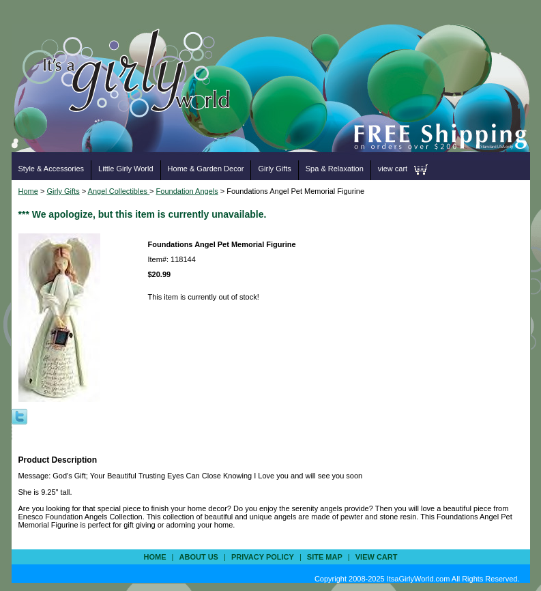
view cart (392, 168)
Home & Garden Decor (206, 168)
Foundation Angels (187, 191)
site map (324, 557)
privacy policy (262, 557)
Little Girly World (125, 168)
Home (28, 191)
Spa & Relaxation (335, 168)
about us (198, 557)
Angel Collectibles (119, 191)
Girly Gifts (274, 168)
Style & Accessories (51, 168)
